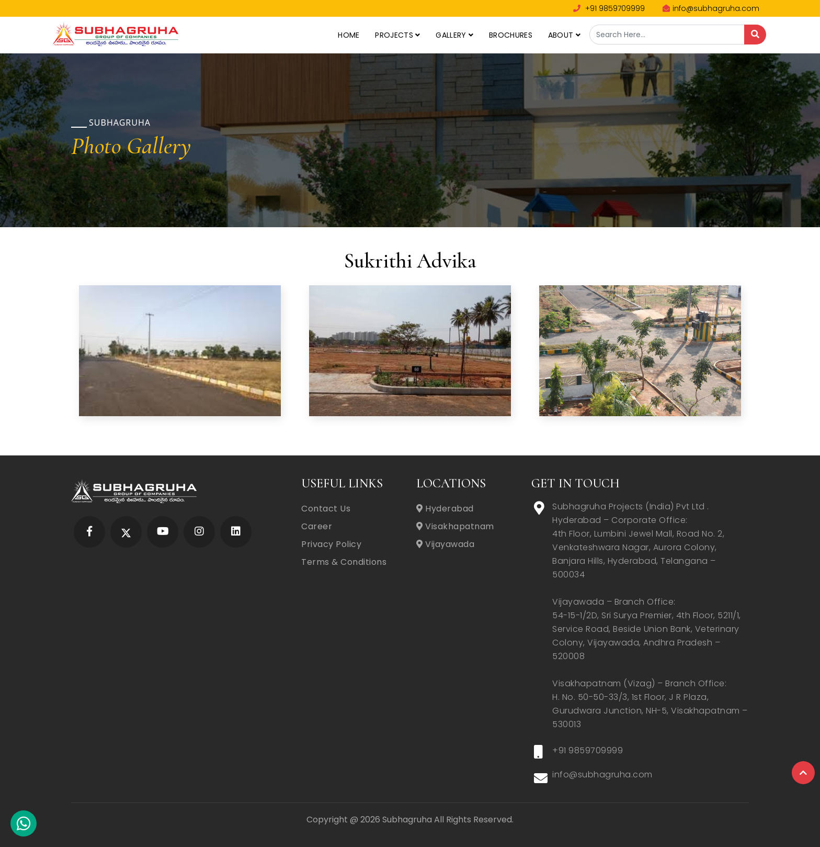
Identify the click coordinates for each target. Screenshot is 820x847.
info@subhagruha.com (711, 8)
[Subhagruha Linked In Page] (236, 532)
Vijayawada (445, 544)
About (564, 35)
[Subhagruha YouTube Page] (163, 532)
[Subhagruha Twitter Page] (126, 532)
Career (316, 526)
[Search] (755, 34)
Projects (397, 35)
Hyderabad (445, 509)
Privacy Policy (331, 544)
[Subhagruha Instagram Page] (199, 532)
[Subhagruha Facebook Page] (89, 532)
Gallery (454, 35)
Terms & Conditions (343, 562)
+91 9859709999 (609, 8)
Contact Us (325, 509)
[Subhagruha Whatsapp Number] (23, 826)
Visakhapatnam (455, 526)
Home (348, 35)
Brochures (510, 35)
